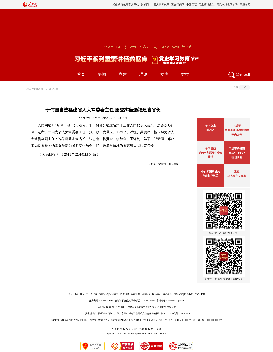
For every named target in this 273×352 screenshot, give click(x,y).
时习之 (210, 130)
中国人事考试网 (160, 4)
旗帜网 (145, 4)
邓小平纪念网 (242, 4)
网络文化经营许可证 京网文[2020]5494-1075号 (113, 320)
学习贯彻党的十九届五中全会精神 (210, 152)
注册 (247, 74)
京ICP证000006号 (182, 320)
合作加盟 (135, 294)
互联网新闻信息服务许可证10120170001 (117, 307)
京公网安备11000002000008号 (208, 320)
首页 (81, 74)
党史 (164, 74)
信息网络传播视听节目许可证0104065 (69, 320)
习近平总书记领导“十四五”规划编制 (237, 153)
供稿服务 (146, 294)
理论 (143, 74)
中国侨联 (191, 4)
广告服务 (124, 294)
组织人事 (53, 89)
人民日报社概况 (76, 294)
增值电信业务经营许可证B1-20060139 (157, 307)
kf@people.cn (107, 300)
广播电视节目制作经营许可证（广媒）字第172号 (107, 313)
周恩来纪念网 (224, 4)
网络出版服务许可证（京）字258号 (155, 320)
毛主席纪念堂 (207, 4)
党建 (122, 74)
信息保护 (178, 294)
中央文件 (236, 134)
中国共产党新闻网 (34, 89)
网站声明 (156, 294)
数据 (185, 74)
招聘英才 (113, 294)
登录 (239, 74)
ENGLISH (200, 294)
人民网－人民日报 (118, 117)
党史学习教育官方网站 (126, 4)
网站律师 (167, 294)
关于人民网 (91, 294)
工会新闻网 (177, 4)
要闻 (102, 74)
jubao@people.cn (176, 300)
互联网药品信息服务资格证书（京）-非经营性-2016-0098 (161, 313)
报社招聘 (103, 294)
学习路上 (210, 125)
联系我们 (188, 294)
